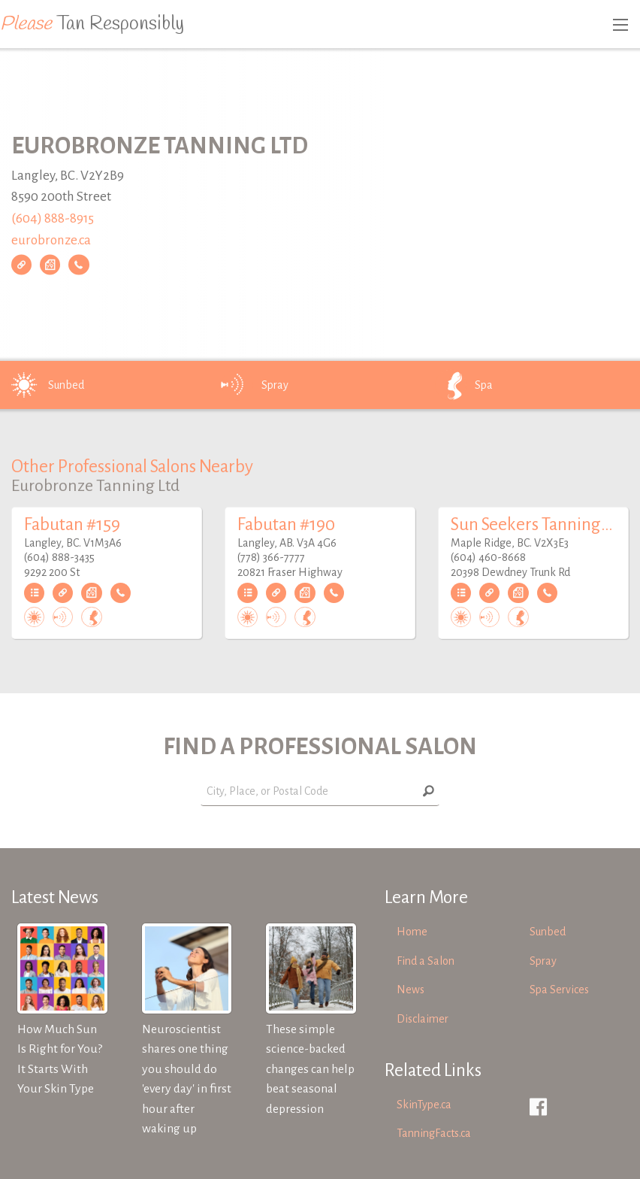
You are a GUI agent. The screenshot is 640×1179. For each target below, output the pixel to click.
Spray (253, 385)
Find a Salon (425, 961)
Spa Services (559, 990)
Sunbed (45, 385)
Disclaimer (422, 1019)
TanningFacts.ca (434, 1133)
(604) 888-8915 (52, 218)
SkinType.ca (424, 1105)
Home (412, 932)
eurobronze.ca (51, 240)
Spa (463, 385)
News (410, 990)
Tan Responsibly (92, 24)
